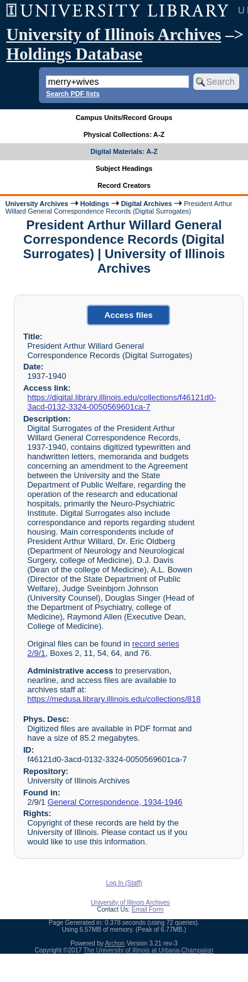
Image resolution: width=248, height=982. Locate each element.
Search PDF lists (72, 93)
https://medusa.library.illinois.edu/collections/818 (113, 699)
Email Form (147, 909)
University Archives (36, 203)
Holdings (94, 203)
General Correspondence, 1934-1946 (115, 802)
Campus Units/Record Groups (123, 117)
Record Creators (124, 185)
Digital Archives (146, 203)
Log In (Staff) (124, 883)
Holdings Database (74, 54)
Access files (128, 315)
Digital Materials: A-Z (124, 151)
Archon (115, 943)
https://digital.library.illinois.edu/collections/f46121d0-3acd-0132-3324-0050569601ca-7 (121, 402)
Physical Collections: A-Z (124, 134)
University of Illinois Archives (113, 34)
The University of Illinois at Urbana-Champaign (148, 950)
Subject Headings (124, 168)
